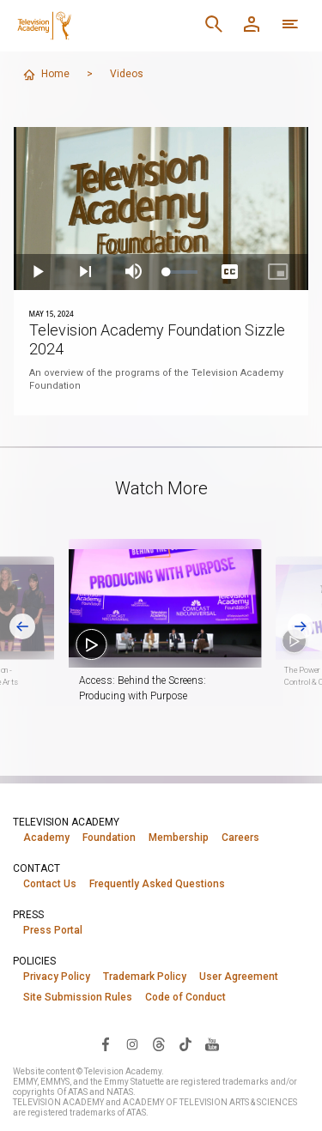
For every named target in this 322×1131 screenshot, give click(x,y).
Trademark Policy (144, 977)
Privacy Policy (56, 977)
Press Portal (52, 930)
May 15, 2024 (51, 314)
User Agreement (238, 977)
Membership (179, 838)
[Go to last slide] (22, 626)
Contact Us (49, 884)
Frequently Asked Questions (157, 884)
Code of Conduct (185, 997)
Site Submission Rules (77, 997)
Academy (46, 838)
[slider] (182, 272)
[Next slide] (300, 626)
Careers (240, 838)
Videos (126, 74)
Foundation (109, 838)
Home (46, 75)
